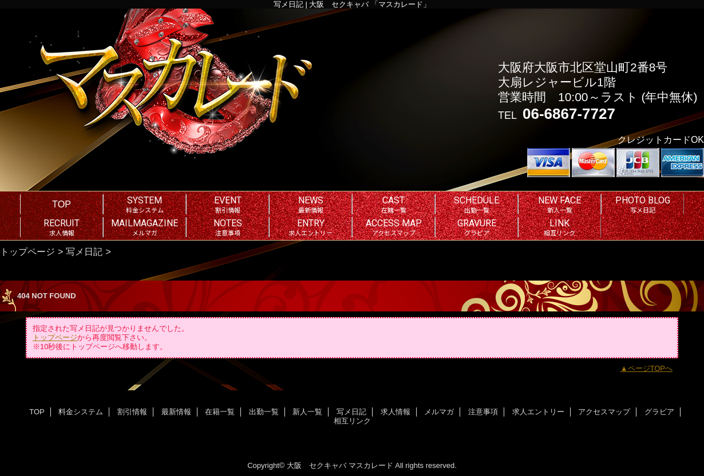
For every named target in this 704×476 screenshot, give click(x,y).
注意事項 (483, 411)
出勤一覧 (264, 411)
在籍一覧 (220, 411)
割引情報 (132, 411)
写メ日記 (84, 251)
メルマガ (439, 411)
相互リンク (352, 421)
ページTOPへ (650, 368)
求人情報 (395, 411)
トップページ (27, 251)
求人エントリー (538, 411)
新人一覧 (307, 411)
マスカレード (371, 465)
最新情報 (176, 411)
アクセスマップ (604, 411)
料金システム (80, 411)
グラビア (659, 411)
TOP (61, 204)
